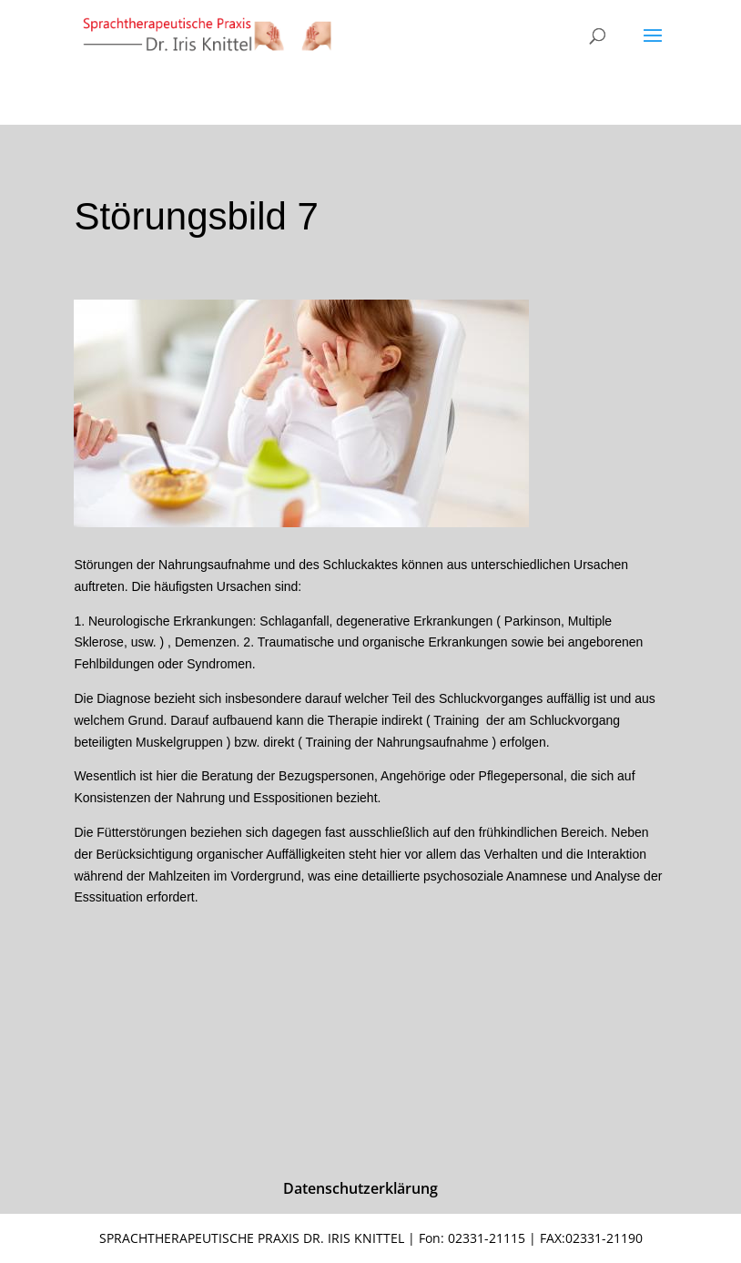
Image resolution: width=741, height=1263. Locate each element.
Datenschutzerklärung (360, 1188)
